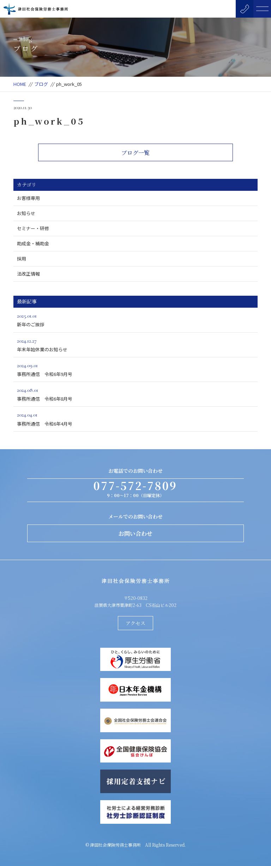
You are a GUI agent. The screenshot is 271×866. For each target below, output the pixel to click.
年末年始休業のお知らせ (135, 344)
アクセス (135, 623)
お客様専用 (28, 198)
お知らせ (26, 213)
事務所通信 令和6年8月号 (135, 393)
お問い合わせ (135, 533)
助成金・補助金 (33, 243)
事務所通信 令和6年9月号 (135, 369)
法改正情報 (28, 273)
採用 (21, 258)
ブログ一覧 (135, 153)
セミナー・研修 (33, 228)
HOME (19, 84)
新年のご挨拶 (135, 319)
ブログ (41, 84)
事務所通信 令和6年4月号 (135, 418)
